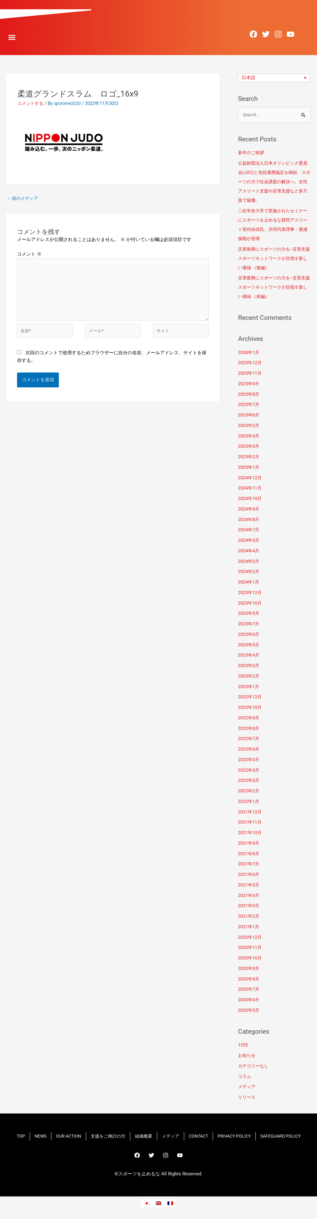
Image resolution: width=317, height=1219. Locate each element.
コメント (29, 255)
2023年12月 (250, 593)
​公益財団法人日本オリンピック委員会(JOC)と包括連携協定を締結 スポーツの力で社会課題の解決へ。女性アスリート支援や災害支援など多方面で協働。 (274, 182)
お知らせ (247, 1056)
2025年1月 (249, 468)
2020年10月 (250, 959)
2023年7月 (249, 624)
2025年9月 (249, 384)
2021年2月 (249, 917)
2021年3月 (249, 906)
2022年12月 (250, 697)
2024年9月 (249, 510)
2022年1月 (249, 802)
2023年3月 (249, 666)
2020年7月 (249, 990)
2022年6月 (249, 750)
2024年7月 (249, 530)
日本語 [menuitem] (248, 77)
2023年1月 (249, 687)
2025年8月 (249, 395)
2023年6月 (249, 635)
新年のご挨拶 (252, 153)
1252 (243, 1046)
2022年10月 (250, 708)
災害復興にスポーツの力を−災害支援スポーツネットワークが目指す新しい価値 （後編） (274, 259)
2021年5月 (249, 886)
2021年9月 (249, 844)
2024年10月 (250, 499)
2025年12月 (250, 363)
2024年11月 (250, 489)
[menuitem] (274, 78)
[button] (12, 37)
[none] (274, 78)
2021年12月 (250, 812)
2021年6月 (249, 875)
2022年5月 (249, 760)
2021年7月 (249, 865)
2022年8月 (249, 729)
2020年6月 (249, 1000)
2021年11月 (250, 823)
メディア (247, 1087)
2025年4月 (249, 436)
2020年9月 (249, 969)
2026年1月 (249, 353)
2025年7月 (249, 405)
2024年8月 (249, 520)
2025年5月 (249, 426)
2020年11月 (250, 948)
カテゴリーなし (254, 1067)
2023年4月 (249, 656)
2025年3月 (249, 447)
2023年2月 (249, 677)
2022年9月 (249, 718)
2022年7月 (249, 739)
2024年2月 (249, 572)
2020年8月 (249, 979)
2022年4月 (249, 770)
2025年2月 (249, 457)
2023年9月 (249, 614)
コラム (245, 1077)
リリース (247, 1098)
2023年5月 (249, 645)
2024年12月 (250, 478)
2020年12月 (250, 938)
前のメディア (24, 198)
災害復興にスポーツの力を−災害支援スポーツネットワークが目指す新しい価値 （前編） (274, 288)
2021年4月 (249, 896)
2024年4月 (249, 551)
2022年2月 (249, 792)
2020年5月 (249, 1011)
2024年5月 (249, 541)
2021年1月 (249, 927)
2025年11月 (250, 374)
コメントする (31, 103)
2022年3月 (249, 781)
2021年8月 (249, 854)
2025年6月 (249, 416)
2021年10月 (250, 833)
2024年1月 (249, 583)
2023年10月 (250, 603)
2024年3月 (249, 562)
